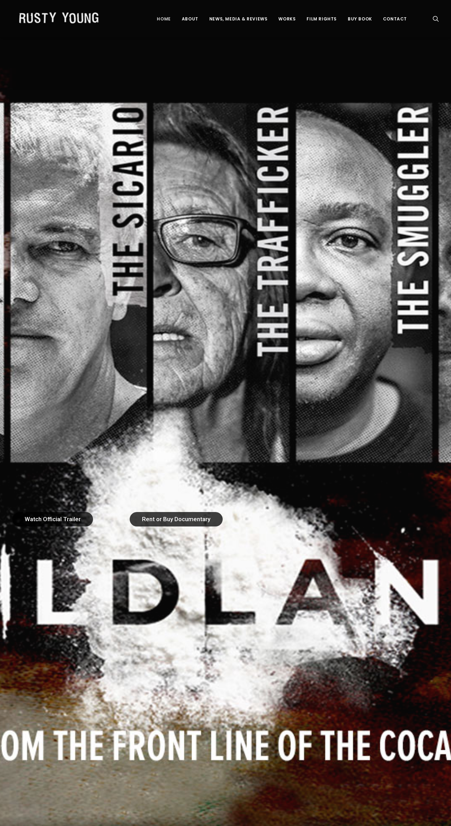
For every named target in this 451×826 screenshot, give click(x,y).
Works (287, 20)
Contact (395, 20)
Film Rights (322, 20)
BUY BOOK (360, 20)
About (190, 20)
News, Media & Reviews (238, 20)
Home (164, 20)
